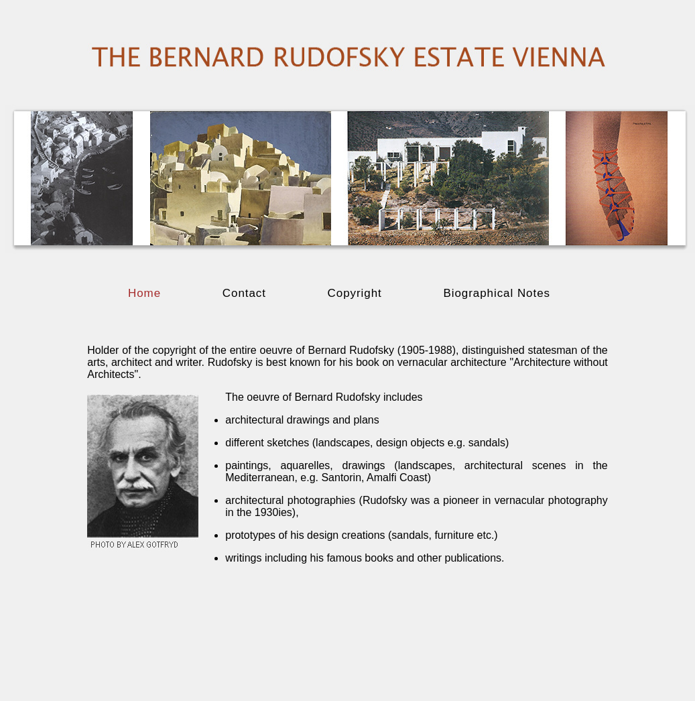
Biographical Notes (496, 293)
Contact (246, 293)
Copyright (357, 293)
